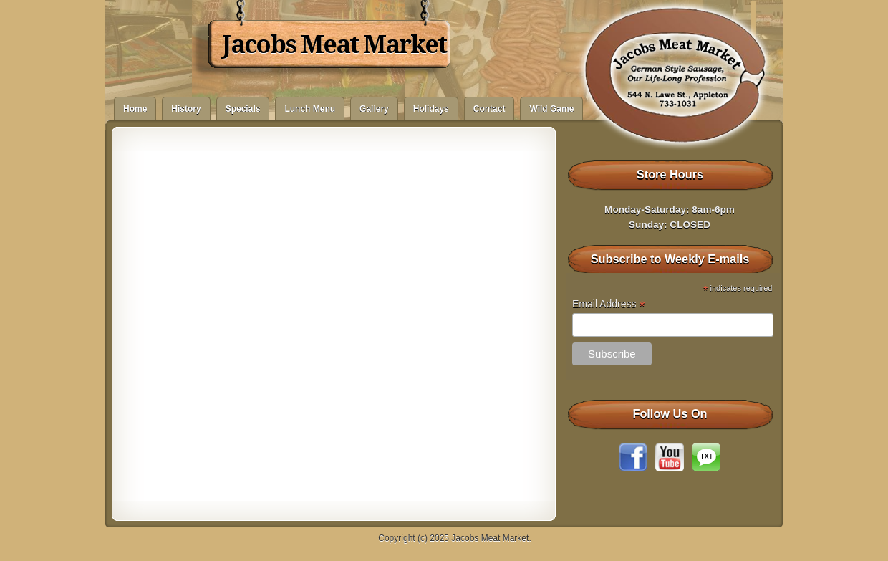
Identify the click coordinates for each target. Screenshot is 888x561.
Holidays (431, 109)
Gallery (374, 109)
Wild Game (551, 109)
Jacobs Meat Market (334, 44)
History (186, 109)
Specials (243, 109)
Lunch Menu (309, 109)
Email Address (608, 304)
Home (135, 109)
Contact (489, 109)
